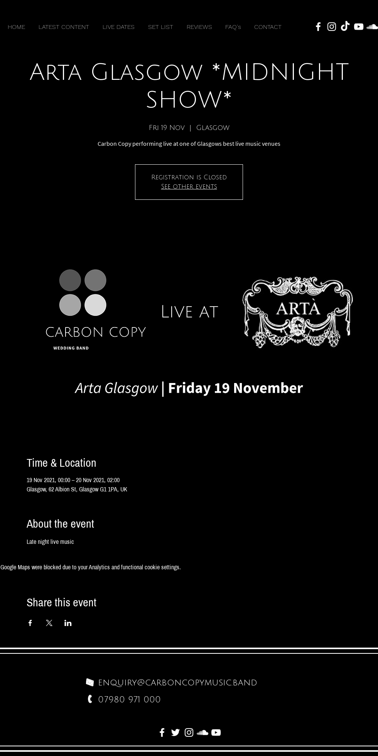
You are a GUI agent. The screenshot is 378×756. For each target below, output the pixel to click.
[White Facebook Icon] (318, 26)
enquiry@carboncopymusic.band (177, 682)
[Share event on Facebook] (30, 623)
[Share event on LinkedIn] (68, 623)
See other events (189, 186)
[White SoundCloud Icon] (372, 26)
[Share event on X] (49, 623)
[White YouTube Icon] (358, 26)
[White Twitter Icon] (175, 732)
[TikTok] (345, 26)
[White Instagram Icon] (332, 26)
